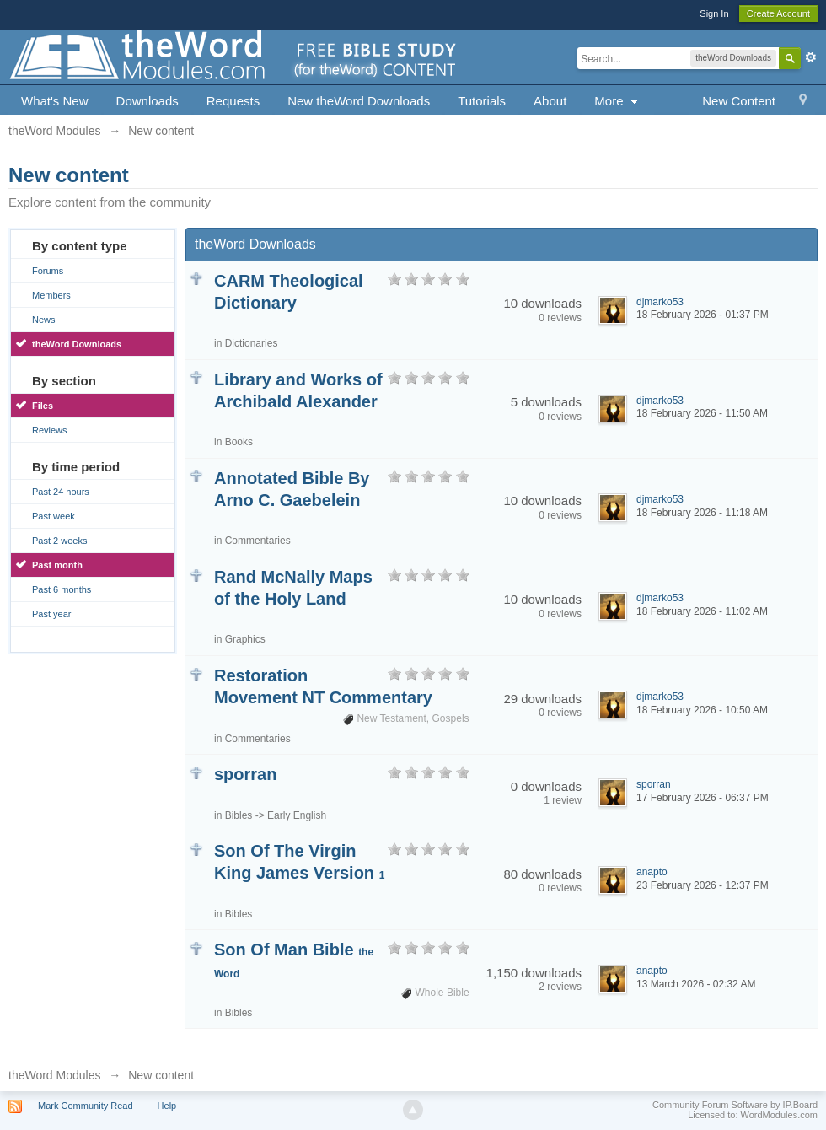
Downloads (147, 101)
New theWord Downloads (358, 101)
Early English (296, 815)
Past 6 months (61, 589)
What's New (54, 101)
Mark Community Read (85, 1105)
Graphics (245, 639)
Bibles (239, 815)
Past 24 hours (60, 492)
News (44, 320)
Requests (233, 101)
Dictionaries (251, 343)
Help (167, 1105)
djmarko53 (660, 302)
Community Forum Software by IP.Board (735, 1105)
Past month (57, 565)
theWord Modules (54, 1075)
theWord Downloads (76, 344)
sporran (245, 774)
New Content (738, 101)
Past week (53, 516)
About (550, 101)
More (617, 101)
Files (42, 406)
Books (239, 442)
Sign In (714, 13)
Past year (51, 614)
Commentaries (258, 540)
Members (51, 295)
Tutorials (482, 101)
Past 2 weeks (59, 540)
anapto (652, 872)
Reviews (49, 430)
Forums (47, 271)
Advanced (811, 57)
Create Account (778, 13)
